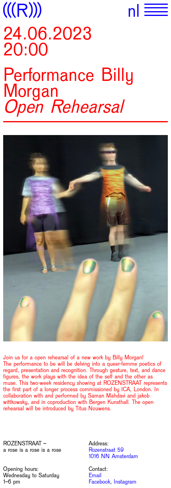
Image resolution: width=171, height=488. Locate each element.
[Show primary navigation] (156, 10)
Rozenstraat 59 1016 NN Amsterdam (113, 453)
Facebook (99, 481)
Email (95, 475)
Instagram (125, 481)
